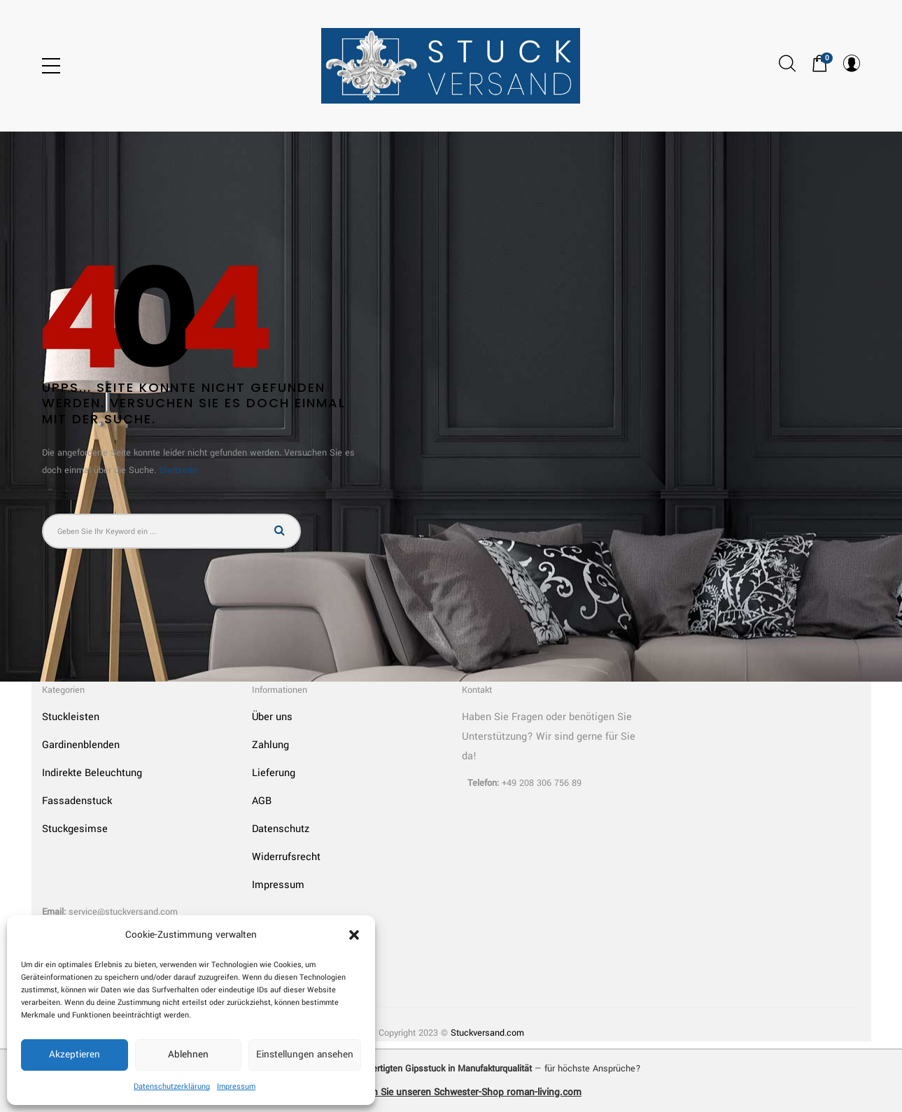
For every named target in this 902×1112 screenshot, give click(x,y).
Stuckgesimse (75, 829)
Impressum (236, 1086)
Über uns (272, 717)
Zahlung (270, 745)
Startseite (178, 470)
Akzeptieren (74, 1054)
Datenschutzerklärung (172, 1086)
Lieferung (273, 773)
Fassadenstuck (77, 801)
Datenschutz (280, 829)
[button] (354, 935)
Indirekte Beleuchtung (92, 773)
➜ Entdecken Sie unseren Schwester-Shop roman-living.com (451, 1092)
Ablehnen (188, 1054)
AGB (262, 801)
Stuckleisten (70, 717)
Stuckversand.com (487, 1033)
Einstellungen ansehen (304, 1054)
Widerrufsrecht (286, 857)
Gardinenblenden (81, 745)
